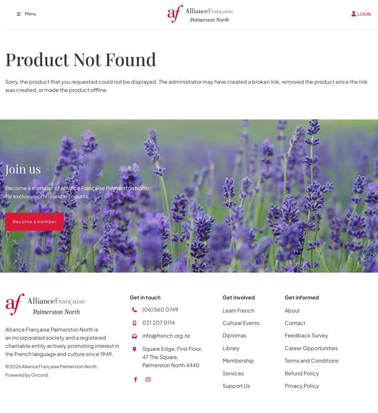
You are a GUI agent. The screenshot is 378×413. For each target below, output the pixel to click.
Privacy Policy (302, 385)
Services (233, 373)
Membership (238, 360)
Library (231, 348)
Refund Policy (302, 373)
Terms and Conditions (311, 360)
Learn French (238, 310)
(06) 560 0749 (160, 309)
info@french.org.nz (166, 335)
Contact (295, 322)
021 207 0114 (158, 322)
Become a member (27, 216)
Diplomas (234, 335)
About (292, 310)
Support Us (236, 385)
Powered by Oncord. (27, 375)
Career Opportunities (311, 348)
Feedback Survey (306, 335)
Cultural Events (241, 322)
